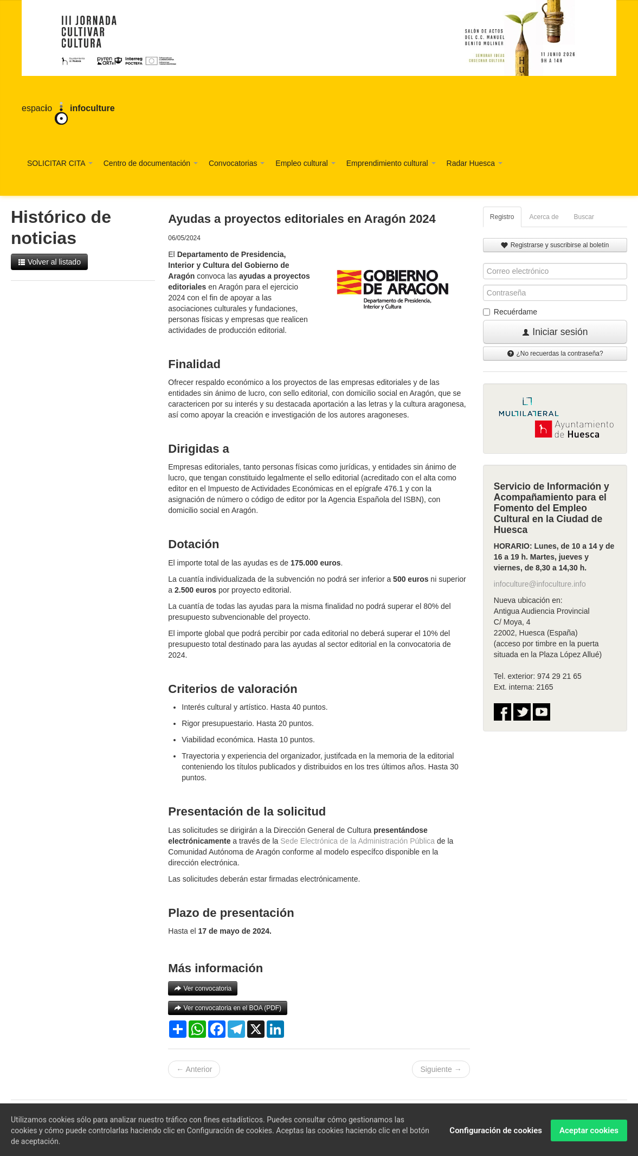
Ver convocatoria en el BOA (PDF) (227, 1008)
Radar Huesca (474, 163)
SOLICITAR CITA (60, 163)
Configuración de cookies (495, 1136)
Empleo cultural (305, 163)
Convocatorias (237, 163)
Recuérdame (510, 311)
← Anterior (194, 1069)
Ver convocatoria (202, 988)
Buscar (584, 217)
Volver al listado (49, 262)
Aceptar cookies (588, 1136)
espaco (68, 109)
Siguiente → (440, 1069)
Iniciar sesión (555, 331)
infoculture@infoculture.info (540, 584)
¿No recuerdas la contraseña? (555, 353)
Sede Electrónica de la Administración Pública (357, 841)
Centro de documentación (151, 163)
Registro (502, 217)
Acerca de (544, 217)
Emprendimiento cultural (391, 163)
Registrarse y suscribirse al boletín (555, 245)
